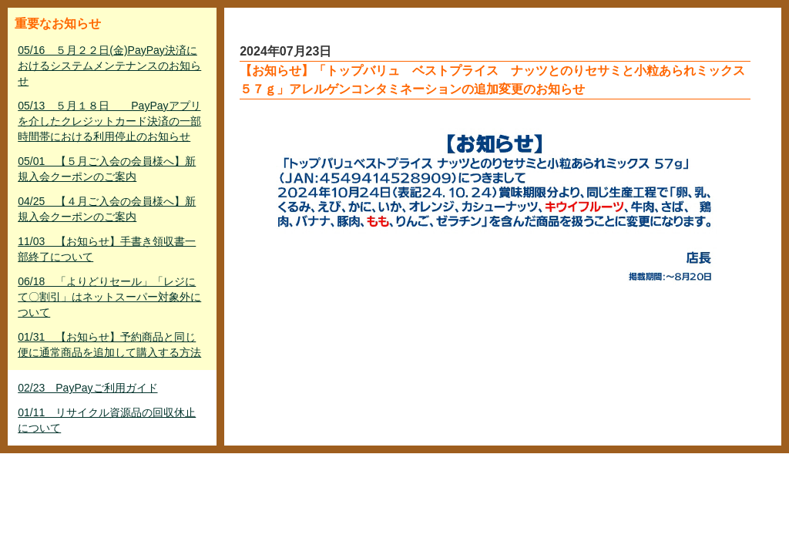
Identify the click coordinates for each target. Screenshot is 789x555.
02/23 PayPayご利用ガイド (87, 388)
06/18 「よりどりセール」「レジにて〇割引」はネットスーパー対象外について (109, 296)
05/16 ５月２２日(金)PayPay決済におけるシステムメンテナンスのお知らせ (109, 65)
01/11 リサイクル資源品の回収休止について (107, 420)
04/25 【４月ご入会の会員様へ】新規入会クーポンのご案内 (107, 209)
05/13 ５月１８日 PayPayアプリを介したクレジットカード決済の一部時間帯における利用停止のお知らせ (109, 121)
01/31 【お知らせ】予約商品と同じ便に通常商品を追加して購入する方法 (109, 344)
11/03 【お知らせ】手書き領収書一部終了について (107, 249)
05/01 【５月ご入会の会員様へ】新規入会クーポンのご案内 (107, 169)
